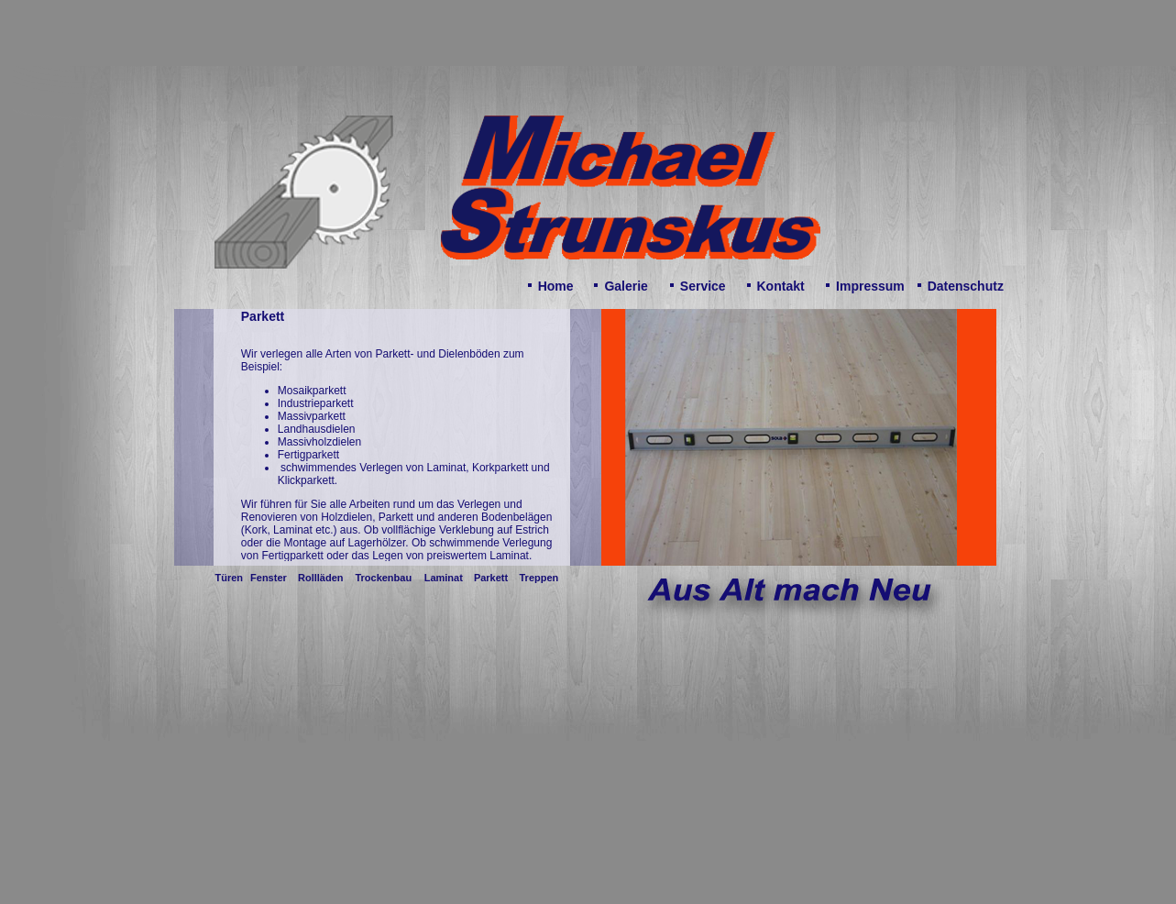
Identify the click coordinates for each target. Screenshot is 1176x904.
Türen (229, 577)
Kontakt (781, 286)
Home (556, 286)
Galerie (625, 286)
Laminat (443, 577)
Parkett (491, 577)
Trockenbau (383, 577)
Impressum (870, 286)
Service (703, 286)
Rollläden (321, 577)
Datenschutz (966, 286)
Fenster (268, 577)
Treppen (538, 577)
